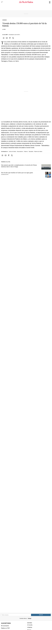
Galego (29, 618)
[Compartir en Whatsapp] (3, 38)
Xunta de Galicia (12, 151)
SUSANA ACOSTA (4, 174)
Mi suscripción (5, 625)
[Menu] (2, 2)
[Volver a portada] (26, 2)
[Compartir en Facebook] (10, 38)
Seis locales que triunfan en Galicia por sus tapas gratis (17, 172)
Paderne (26, 151)
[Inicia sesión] (49, 2)
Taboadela (31, 151)
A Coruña (29, 625)
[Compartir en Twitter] (13, 38)
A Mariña (29, 627)
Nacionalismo (20, 151)
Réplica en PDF (5, 628)
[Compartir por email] (7, 38)
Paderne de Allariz (38, 151)
